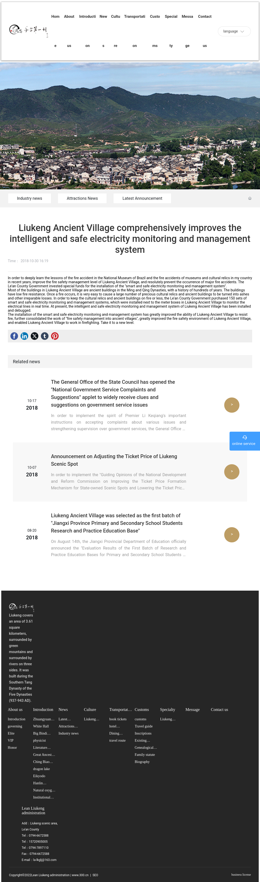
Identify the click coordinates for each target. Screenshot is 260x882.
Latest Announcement (142, 198)
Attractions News (82, 198)
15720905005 (38, 841)
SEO (95, 875)
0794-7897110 (38, 848)
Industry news (29, 198)
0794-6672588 (39, 835)
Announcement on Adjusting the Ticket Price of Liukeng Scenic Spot (114, 460)
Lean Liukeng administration (33, 810)
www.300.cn (80, 875)
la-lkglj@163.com (45, 860)
